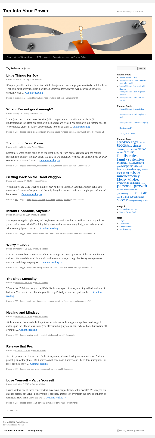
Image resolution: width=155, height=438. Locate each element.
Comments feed (126, 226)
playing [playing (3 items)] (120, 190)
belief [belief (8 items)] (142, 142)
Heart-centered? (126, 128)
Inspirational (20, 98)
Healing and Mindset (22, 312)
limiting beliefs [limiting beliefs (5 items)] (125, 173)
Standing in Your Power (24, 143)
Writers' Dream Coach (128, 212)
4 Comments (69, 335)
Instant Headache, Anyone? (28, 211)
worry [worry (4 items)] (145, 200)
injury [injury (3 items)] (139, 169)
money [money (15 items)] (134, 176)
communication (38, 233)
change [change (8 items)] (137, 145)
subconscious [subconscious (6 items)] (137, 196)
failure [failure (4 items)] (120, 152)
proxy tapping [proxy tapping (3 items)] (122, 193)
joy (50, 98)
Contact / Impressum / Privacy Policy (69, 57)
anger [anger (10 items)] (134, 142)
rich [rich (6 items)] (131, 193)
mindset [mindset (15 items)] (123, 176)
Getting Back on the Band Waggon (33, 177)
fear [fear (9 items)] (141, 159)
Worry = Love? (17, 244)
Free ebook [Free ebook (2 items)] (129, 163)
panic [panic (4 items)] (137, 183)
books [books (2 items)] (130, 146)
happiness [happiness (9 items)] (129, 166)
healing (30, 335)
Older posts (12, 410)
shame (67, 200)
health (36, 335)
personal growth (75, 132)
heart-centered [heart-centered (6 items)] (125, 169)
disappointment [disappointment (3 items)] (123, 149)
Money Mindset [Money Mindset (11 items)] (128, 179)
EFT (39, 57)
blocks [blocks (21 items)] (122, 145)
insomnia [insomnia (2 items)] (145, 169)
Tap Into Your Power (26, 10)
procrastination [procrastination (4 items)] (130, 189)
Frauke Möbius (36, 79)
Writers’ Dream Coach (24, 57)
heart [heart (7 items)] (139, 166)
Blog (9, 57)
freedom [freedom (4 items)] (121, 163)
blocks (29, 132)
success (73, 301)
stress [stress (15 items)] (125, 196)
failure (57, 132)
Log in (122, 221)
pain (57, 233)
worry (76, 267)
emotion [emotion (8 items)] (141, 149)
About (47, 57)
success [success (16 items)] (123, 200)
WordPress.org (125, 229)
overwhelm (35, 369)
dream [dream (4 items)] (133, 149)
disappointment (39, 132)
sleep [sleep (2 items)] (119, 197)
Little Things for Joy (22, 75)
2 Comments (67, 369)
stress (70, 267)
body (29, 233)
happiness (43, 98)
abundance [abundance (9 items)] (124, 142)
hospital (43, 335)
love (54, 98)
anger (29, 200)
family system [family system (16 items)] (128, 159)
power (65, 166)
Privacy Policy (35, 430)
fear (47, 233)
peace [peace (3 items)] (143, 183)
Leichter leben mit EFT (128, 209)
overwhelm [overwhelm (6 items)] (123, 182)
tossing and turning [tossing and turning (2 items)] (135, 201)
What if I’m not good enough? (29, 109)
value (63, 403)
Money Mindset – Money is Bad (132, 109)
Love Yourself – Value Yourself (30, 380)
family (29, 403)
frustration (50, 200)
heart (52, 233)
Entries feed (124, 223)
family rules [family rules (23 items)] (127, 155)
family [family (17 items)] (129, 152)
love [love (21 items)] (136, 172)
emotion (50, 132)
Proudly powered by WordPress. (132, 430)
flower (35, 98)
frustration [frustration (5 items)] (138, 162)
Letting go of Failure (127, 133)
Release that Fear (20, 346)
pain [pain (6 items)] (132, 182)
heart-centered (43, 166)
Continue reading (35, 92)
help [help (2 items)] (134, 169)
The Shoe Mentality (21, 278)
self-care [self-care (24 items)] (141, 192)
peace (43, 369)
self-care (60, 98)
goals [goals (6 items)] (120, 166)
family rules (31, 166)
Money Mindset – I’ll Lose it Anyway (134, 122)
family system (43, 267)
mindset (64, 132)
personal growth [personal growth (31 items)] (132, 185)
